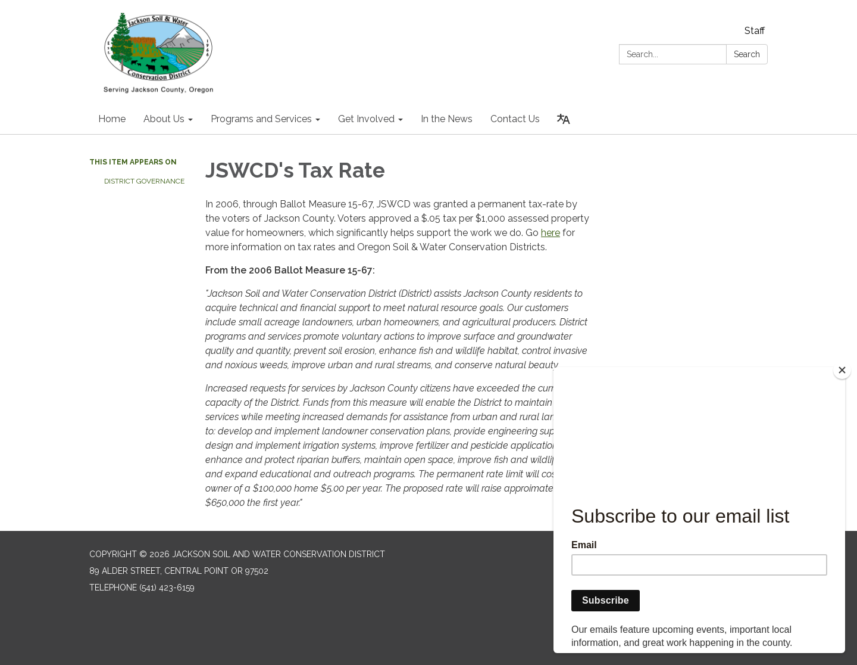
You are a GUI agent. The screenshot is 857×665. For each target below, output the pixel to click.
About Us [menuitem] (163, 119)
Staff (755, 30)
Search (747, 54)
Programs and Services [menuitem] (261, 119)
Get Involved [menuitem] (366, 119)
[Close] (842, 370)
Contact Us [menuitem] (515, 119)
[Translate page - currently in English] (563, 119)
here (550, 232)
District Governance (144, 181)
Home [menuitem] (112, 119)
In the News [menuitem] (447, 119)
